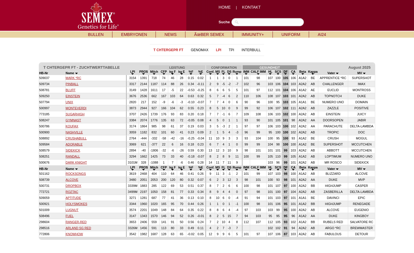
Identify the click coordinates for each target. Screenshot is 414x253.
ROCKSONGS (76, 173)
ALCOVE (72, 179)
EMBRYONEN (134, 34)
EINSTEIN (73, 96)
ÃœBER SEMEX (209, 34)
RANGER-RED (76, 222)
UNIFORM (290, 34)
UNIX (69, 102)
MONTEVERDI (76, 108)
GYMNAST (73, 120)
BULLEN (95, 34)
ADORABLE (74, 144)
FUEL (70, 216)
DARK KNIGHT (76, 162)
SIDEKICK (73, 150)
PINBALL (72, 84)
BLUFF (70, 90)
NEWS (170, 34)
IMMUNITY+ (253, 34)
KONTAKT (251, 7)
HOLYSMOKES (76, 204)
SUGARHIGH (75, 114)
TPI (231, 50)
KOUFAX (72, 126)
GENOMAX (199, 50)
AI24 (322, 34)
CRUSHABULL (76, 138)
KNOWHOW (74, 234)
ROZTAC (72, 191)
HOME (224, 7)
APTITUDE (73, 198)
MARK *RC (73, 78)
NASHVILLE (74, 132)
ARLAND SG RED (78, 228)
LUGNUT (72, 210)
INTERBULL (250, 50)
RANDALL (73, 156)
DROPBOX (73, 185)
